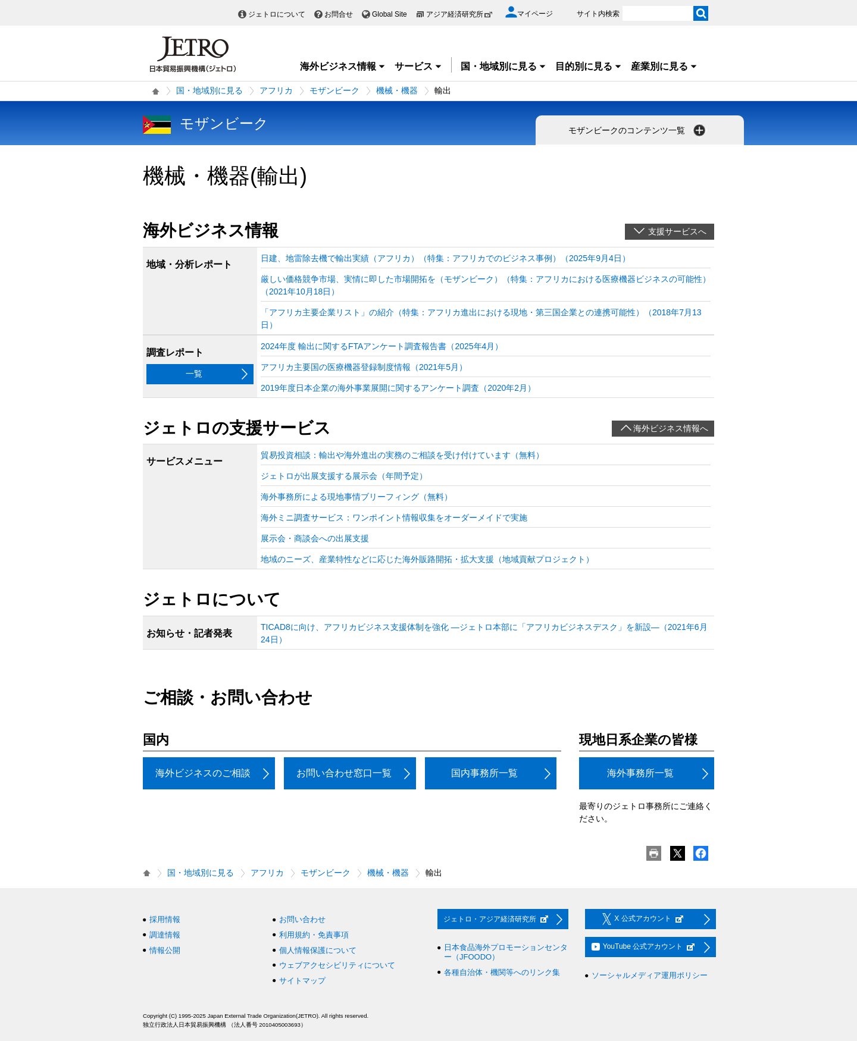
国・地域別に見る (503, 66)
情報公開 (164, 950)
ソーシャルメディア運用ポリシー (650, 975)
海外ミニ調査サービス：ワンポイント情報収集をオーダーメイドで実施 (394, 517)
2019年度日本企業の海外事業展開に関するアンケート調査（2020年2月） (398, 388)
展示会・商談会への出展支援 (315, 538)
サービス (418, 66)
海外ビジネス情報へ (670, 428)
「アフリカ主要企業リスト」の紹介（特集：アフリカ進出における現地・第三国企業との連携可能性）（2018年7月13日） (481, 319)
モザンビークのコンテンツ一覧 (638, 130)
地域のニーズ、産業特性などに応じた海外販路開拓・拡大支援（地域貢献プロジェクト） (427, 559)
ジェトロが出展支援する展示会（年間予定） (344, 476)
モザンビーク (334, 90)
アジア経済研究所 (459, 14)
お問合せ (338, 14)
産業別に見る (664, 66)
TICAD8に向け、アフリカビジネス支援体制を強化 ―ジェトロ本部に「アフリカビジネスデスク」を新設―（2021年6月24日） (484, 633)
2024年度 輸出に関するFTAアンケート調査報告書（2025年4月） (382, 346)
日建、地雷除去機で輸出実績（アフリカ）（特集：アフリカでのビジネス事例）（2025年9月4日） (445, 258)
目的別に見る (588, 66)
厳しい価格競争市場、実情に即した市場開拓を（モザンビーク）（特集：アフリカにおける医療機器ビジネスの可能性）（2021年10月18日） (486, 285)
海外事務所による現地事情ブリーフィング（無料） (356, 496)
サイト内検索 (598, 14)
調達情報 (164, 934)
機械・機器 (397, 90)
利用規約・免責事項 (314, 934)
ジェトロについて (276, 14)
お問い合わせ (302, 919)
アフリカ (276, 90)
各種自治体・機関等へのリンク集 (502, 972)
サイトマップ (302, 980)
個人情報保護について (317, 950)
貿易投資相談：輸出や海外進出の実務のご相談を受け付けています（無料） (402, 455)
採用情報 (164, 919)
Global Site (389, 14)
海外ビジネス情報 (343, 66)
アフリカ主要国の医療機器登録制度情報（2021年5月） (364, 367)
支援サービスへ (677, 231)
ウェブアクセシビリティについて (337, 965)
